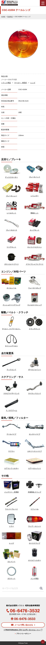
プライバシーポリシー (23, 633)
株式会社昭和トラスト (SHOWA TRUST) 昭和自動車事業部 (14, 3)
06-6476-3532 (23, 610)
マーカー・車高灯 (20, 83)
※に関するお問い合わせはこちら (22, 630)
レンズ (32, 83)
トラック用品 (6, 83)
